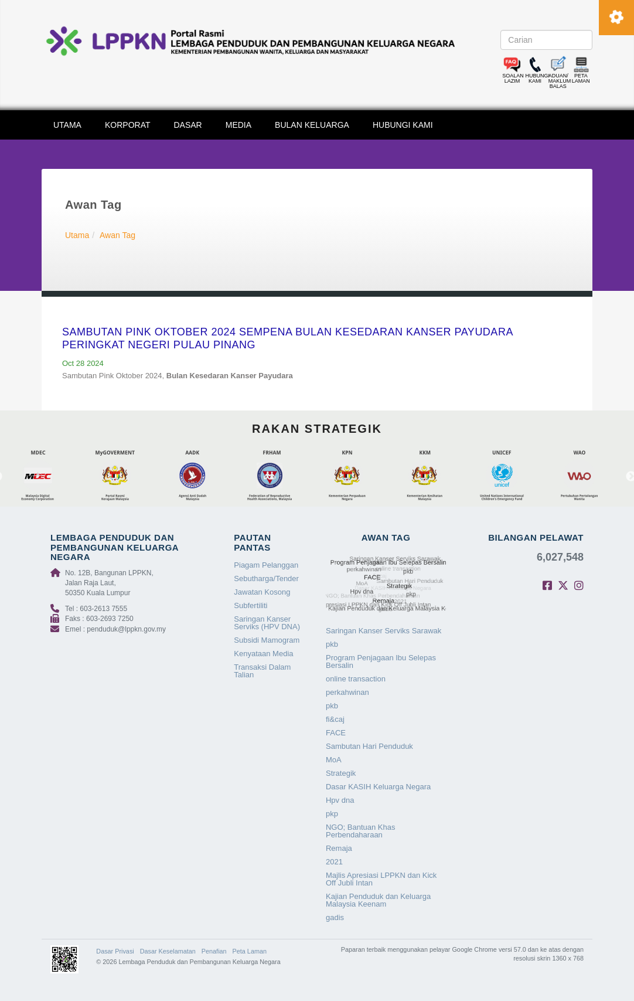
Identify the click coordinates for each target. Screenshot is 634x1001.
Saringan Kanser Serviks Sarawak (383, 630)
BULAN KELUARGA (312, 125)
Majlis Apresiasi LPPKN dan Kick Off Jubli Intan (381, 879)
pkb (332, 644)
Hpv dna (340, 800)
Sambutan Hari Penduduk (369, 746)
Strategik (341, 773)
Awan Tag (117, 235)
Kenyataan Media (263, 653)
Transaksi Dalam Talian (262, 671)
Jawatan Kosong (262, 592)
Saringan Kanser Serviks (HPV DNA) (267, 623)
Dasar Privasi (115, 951)
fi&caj (335, 719)
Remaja (339, 848)
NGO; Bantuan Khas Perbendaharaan (361, 831)
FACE (336, 732)
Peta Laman (250, 951)
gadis (335, 917)
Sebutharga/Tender (266, 578)
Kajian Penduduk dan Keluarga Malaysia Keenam (378, 900)
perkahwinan (347, 692)
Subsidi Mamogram (266, 640)
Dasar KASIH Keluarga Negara (378, 786)
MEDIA (238, 125)
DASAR (188, 125)
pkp (332, 813)
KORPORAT (128, 125)
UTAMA (67, 125)
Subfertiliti (250, 605)
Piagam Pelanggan (266, 565)
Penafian (214, 951)
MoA (334, 759)
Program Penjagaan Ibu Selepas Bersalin (381, 661)
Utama (77, 235)
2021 (334, 861)
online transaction (356, 678)
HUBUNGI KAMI (403, 125)
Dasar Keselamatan (168, 951)
